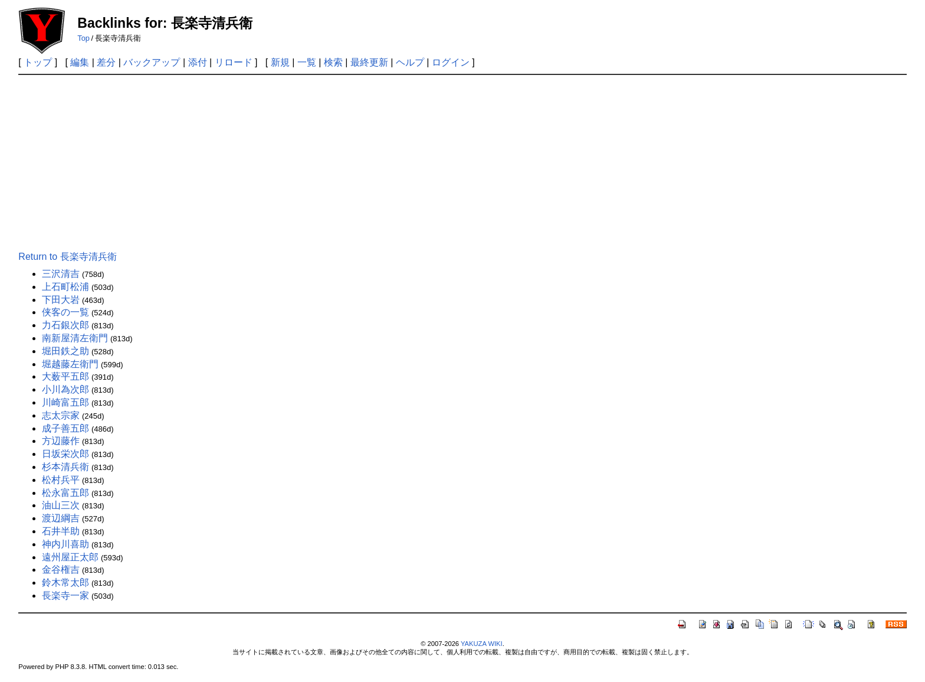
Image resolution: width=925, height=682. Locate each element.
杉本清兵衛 (65, 467)
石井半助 (61, 531)
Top (83, 38)
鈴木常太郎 (65, 582)
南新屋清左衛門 (75, 338)
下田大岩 (61, 300)
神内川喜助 (65, 544)
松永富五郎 (65, 493)
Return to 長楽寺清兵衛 (67, 257)
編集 (79, 62)
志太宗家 (61, 415)
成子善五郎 (65, 428)
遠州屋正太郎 (70, 557)
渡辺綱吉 (61, 518)
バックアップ (151, 62)
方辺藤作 (61, 441)
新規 (280, 62)
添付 (197, 62)
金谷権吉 (61, 569)
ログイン (451, 62)
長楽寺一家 (65, 595)
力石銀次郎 (65, 325)
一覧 (306, 62)
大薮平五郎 (65, 376)
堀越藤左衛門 (70, 364)
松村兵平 (61, 480)
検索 (333, 62)
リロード (233, 62)
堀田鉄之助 (65, 351)
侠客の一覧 (65, 312)
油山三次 (61, 505)
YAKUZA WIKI (482, 643)
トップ (38, 62)
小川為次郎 (65, 389)
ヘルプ (410, 62)
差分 (106, 62)
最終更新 (369, 62)
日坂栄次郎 (65, 454)
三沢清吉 (61, 274)
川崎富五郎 (65, 402)
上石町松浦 (65, 287)
